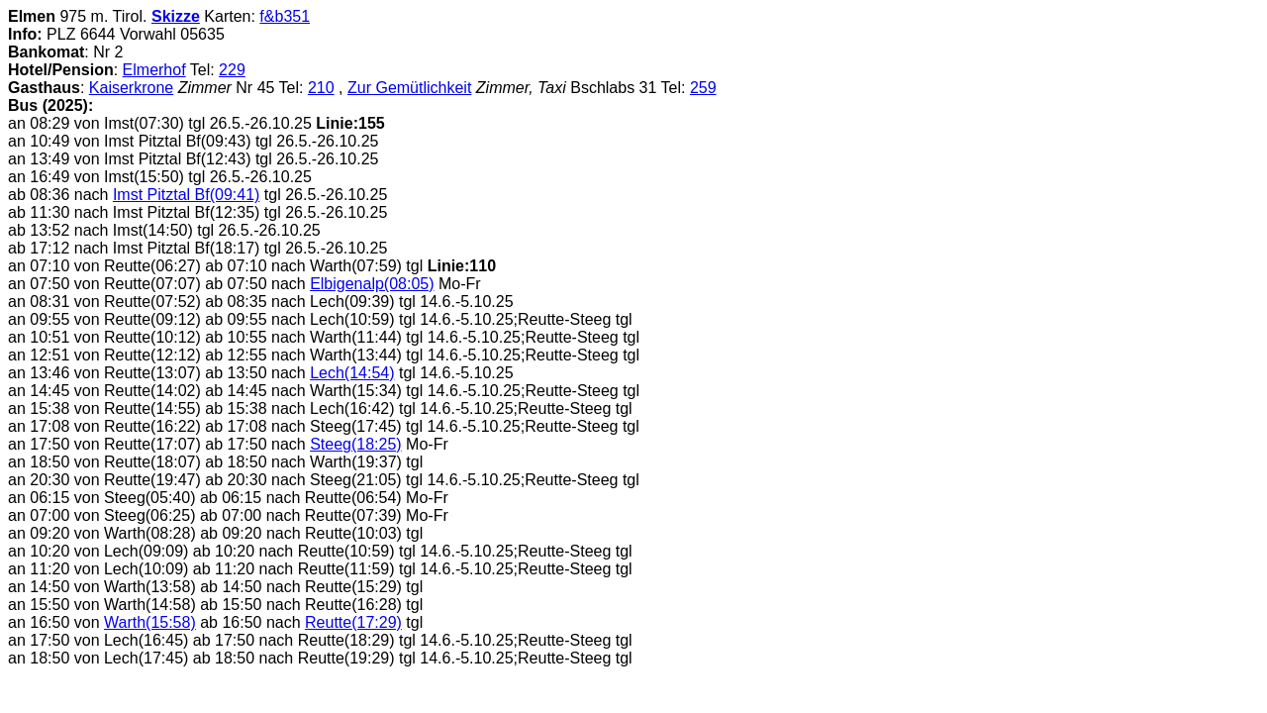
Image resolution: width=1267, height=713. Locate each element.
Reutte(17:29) (353, 622)
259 (703, 87)
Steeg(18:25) (356, 444)
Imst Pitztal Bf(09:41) (186, 194)
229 (232, 69)
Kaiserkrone (131, 87)
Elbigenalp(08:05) (372, 283)
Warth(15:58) (150, 622)
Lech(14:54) (352, 372)
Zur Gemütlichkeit (409, 87)
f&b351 (284, 16)
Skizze (175, 16)
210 (321, 87)
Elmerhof (154, 69)
